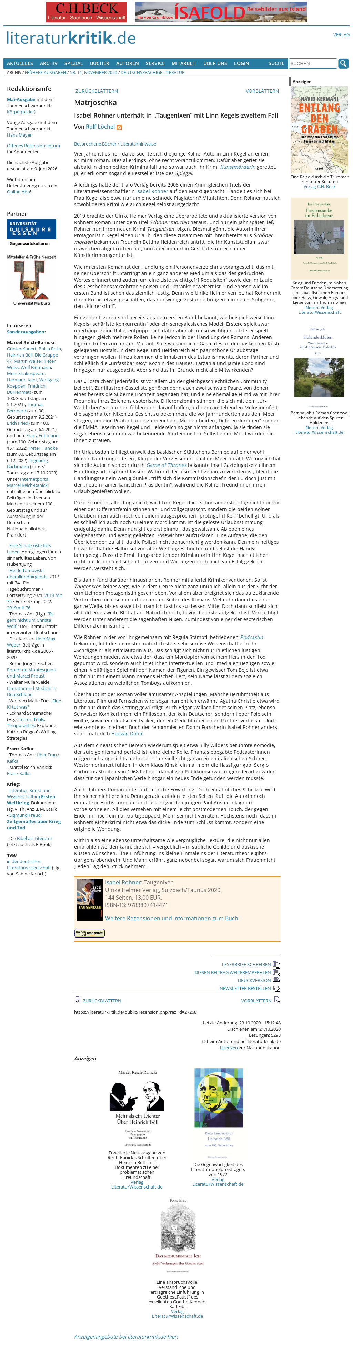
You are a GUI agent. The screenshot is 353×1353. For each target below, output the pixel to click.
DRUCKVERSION (259, 980)
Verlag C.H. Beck (319, 186)
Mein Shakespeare (25, 373)
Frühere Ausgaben (45, 72)
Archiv (49, 63)
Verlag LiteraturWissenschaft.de (136, 1184)
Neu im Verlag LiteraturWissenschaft (320, 309)
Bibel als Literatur (34, 838)
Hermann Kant (22, 380)
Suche (276, 63)
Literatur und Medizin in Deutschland (31, 691)
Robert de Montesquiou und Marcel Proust (31, 673)
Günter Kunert (22, 348)
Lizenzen (229, 1047)
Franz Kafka (19, 773)
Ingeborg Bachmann (27, 463)
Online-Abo (18, 192)
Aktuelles (20, 63)
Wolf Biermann (36, 367)
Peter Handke (43, 448)
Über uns (215, 63)
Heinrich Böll (20, 355)
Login (241, 63)
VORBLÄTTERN (263, 91)
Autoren (127, 63)
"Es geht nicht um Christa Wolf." (30, 620)
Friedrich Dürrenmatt (26, 389)
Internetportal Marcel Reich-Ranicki (28, 482)
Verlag (341, 34)
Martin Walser (28, 361)
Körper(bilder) (21, 112)
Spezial (73, 63)
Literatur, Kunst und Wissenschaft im (31, 796)
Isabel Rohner (152, 191)
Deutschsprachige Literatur (152, 72)
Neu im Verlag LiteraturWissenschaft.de (319, 429)
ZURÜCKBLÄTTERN (96, 91)
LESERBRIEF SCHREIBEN (251, 964)
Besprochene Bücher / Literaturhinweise (115, 144)
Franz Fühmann (42, 435)
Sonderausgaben (25, 332)
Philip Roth (50, 348)
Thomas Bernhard (25, 407)
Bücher (99, 63)
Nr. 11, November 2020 (93, 72)
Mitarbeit (184, 63)
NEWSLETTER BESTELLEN (250, 988)
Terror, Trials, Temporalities (26, 722)
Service (155, 63)
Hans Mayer (19, 135)
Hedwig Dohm (127, 733)
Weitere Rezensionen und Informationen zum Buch (171, 918)
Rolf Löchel (100, 126)
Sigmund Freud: (34, 821)
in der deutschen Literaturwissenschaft (29, 864)
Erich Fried (17, 423)
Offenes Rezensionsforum (33, 145)
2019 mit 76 (18, 607)
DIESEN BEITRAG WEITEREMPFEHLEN (238, 972)
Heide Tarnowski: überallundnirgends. (27, 573)
